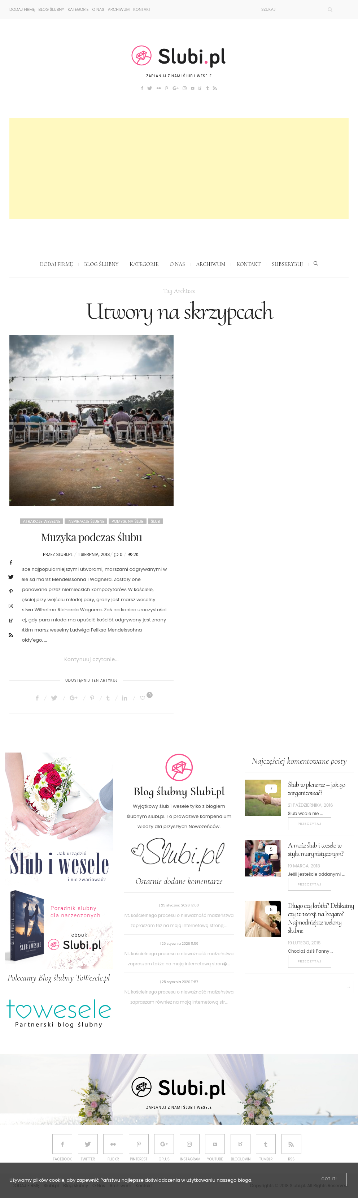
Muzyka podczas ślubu (91, 537)
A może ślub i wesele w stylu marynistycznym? (316, 849)
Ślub (155, 521)
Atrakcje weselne (42, 521)
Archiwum (119, 9)
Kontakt (142, 9)
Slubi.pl (64, 554)
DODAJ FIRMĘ (22, 9)
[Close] (329, 1179)
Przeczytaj (310, 823)
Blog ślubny (51, 9)
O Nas (98, 9)
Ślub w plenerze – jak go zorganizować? (316, 788)
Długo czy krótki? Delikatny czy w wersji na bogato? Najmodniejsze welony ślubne (321, 918)
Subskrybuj (287, 264)
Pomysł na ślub (128, 521)
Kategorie (78, 9)
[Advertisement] (179, 168)
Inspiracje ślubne (85, 521)
